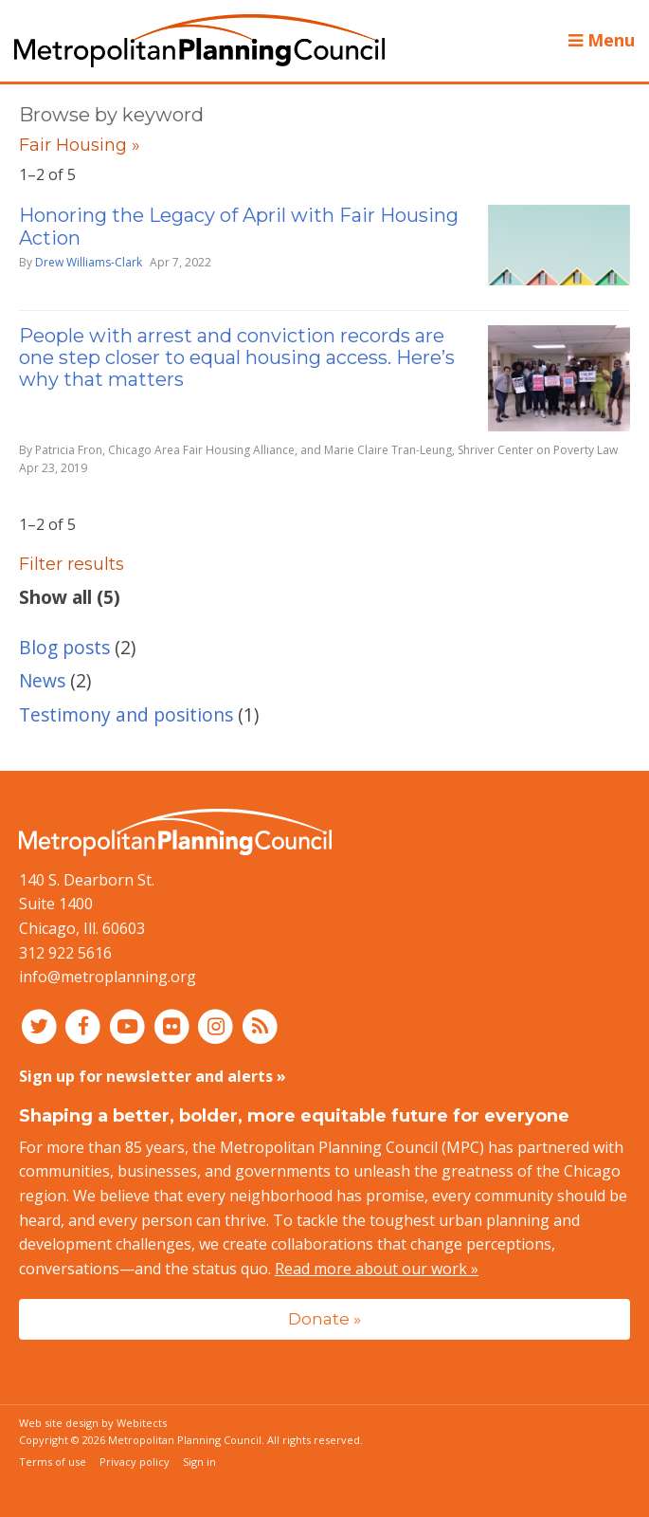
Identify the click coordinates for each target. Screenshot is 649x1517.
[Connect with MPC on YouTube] (129, 1025)
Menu (601, 39)
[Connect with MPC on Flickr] (174, 1025)
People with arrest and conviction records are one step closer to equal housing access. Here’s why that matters (237, 357)
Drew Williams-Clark (88, 262)
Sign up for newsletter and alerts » (152, 1076)
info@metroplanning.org (107, 976)
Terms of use (52, 1461)
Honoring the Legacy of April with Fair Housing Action (239, 226)
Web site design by (93, 1423)
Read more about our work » (376, 1268)
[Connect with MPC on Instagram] (218, 1025)
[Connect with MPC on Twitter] (41, 1025)
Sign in (199, 1461)
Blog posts (64, 647)
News (42, 680)
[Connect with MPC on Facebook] (85, 1025)
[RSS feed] (260, 1025)
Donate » (324, 1318)
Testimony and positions (126, 714)
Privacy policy (134, 1461)
